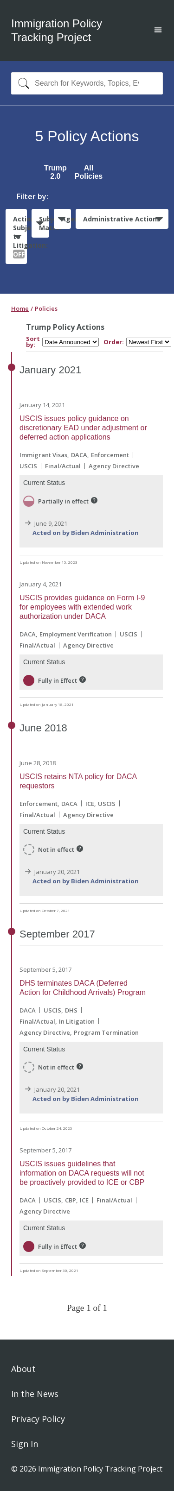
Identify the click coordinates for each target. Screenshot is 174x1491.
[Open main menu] (158, 31)
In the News (34, 1393)
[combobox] (87, 83)
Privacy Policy (38, 1418)
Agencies (66, 218)
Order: (113, 342)
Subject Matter (44, 223)
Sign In (24, 1443)
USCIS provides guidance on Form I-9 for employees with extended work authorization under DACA (82, 607)
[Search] (21, 83)
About (23, 1368)
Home (20, 308)
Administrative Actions (122, 218)
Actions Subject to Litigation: (20, 236)
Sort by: (33, 342)
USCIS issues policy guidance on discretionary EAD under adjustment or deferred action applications (83, 428)
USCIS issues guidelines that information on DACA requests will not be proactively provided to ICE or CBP (81, 1173)
